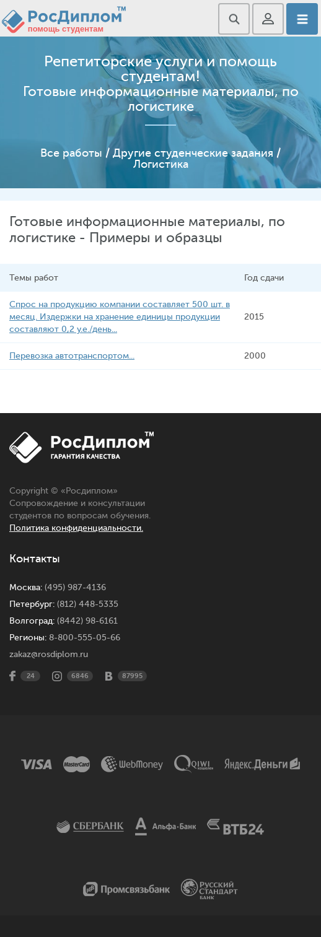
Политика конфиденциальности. (76, 528)
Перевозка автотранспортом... (71, 355)
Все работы (71, 153)
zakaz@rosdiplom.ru (48, 654)
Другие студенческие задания (193, 153)
